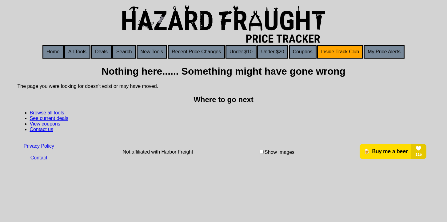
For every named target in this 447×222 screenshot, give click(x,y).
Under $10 (241, 51)
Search (124, 51)
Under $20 (272, 51)
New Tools (152, 51)
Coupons (303, 51)
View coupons (45, 123)
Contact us (41, 129)
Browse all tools (47, 112)
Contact (38, 157)
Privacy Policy (39, 146)
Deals (101, 51)
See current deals (49, 118)
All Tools (77, 51)
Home (53, 51)
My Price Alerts (384, 51)
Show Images (279, 152)
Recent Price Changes (196, 51)
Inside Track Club (340, 51)
